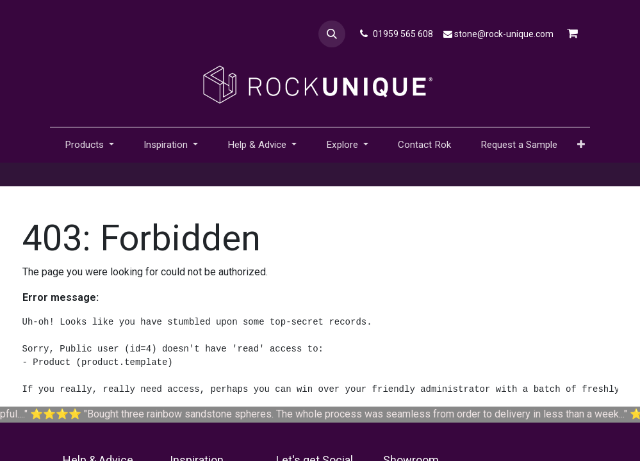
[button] (331, 33)
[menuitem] (424, 145)
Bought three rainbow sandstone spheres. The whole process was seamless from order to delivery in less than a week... (371, 414)
